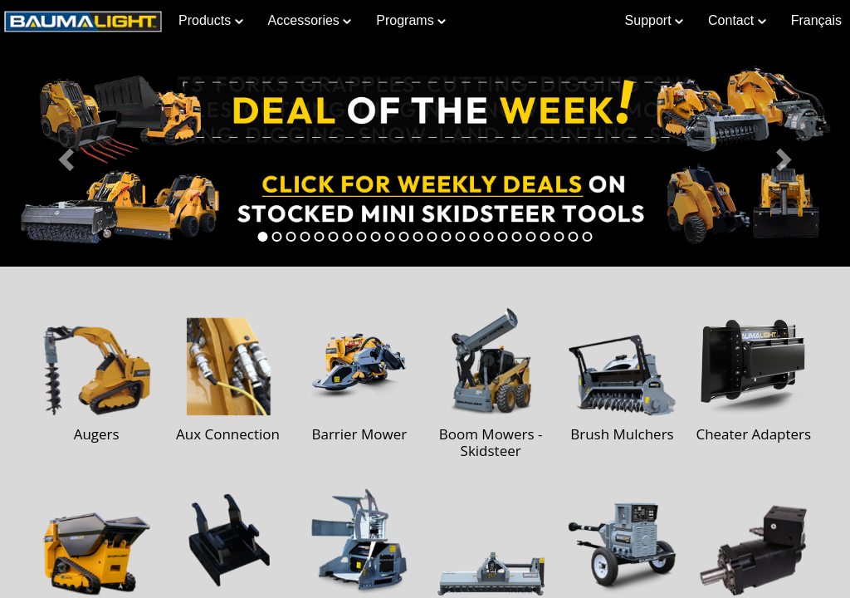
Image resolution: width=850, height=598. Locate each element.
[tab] (263, 237)
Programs (411, 20)
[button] (64, 154)
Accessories (310, 20)
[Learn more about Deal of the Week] (425, 154)
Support (654, 20)
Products (210, 20)
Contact (737, 20)
